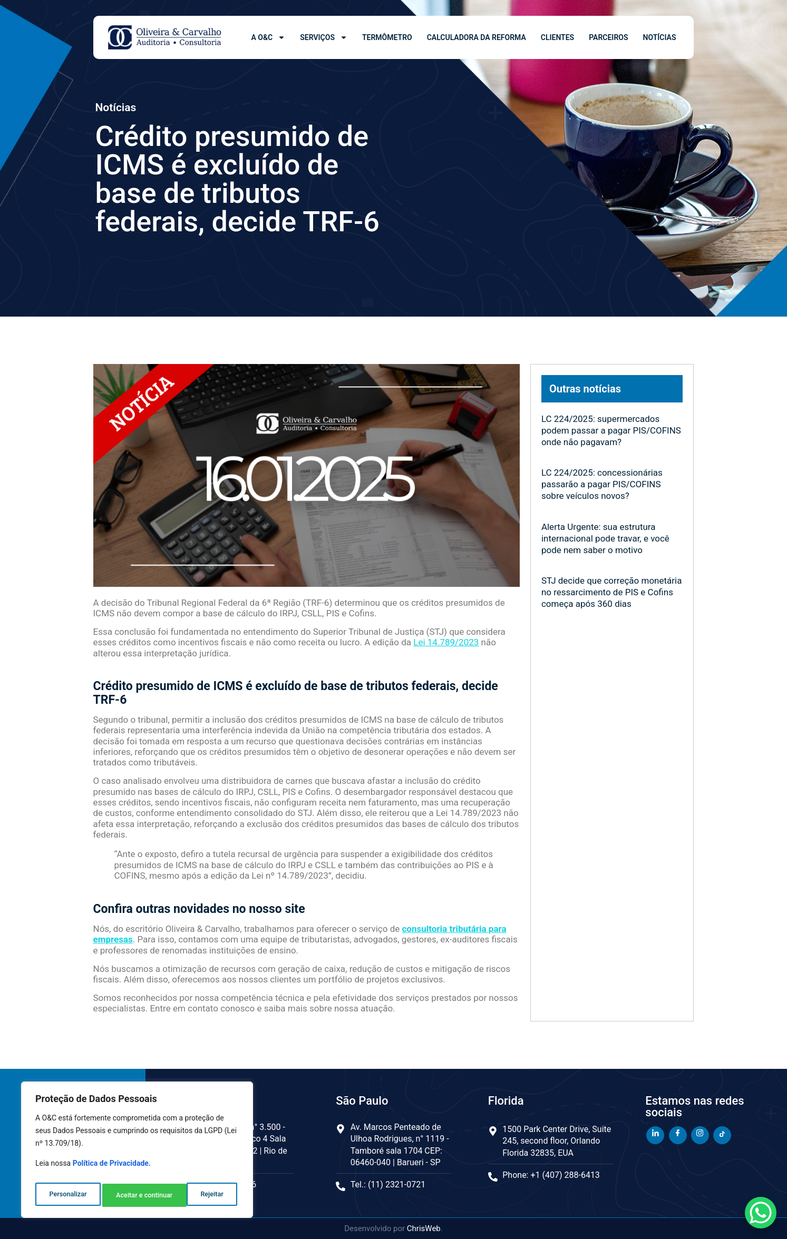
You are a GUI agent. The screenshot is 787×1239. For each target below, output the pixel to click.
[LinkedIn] (655, 1135)
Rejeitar (126, 1195)
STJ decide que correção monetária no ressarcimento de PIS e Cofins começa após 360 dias (611, 592)
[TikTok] (722, 1135)
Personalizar (67, 1195)
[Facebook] (678, 1135)
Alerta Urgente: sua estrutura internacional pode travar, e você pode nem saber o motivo (605, 538)
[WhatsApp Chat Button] (760, 1212)
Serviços (323, 37)
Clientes (557, 37)
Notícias (659, 37)
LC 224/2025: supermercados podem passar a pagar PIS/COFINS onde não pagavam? (611, 430)
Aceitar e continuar (197, 1195)
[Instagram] (700, 1135)
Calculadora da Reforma (476, 37)
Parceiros (608, 37)
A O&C (268, 37)
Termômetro (387, 37)
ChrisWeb (424, 1228)
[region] (137, 1152)
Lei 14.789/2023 (446, 642)
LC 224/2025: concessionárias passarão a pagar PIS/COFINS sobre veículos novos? (602, 484)
